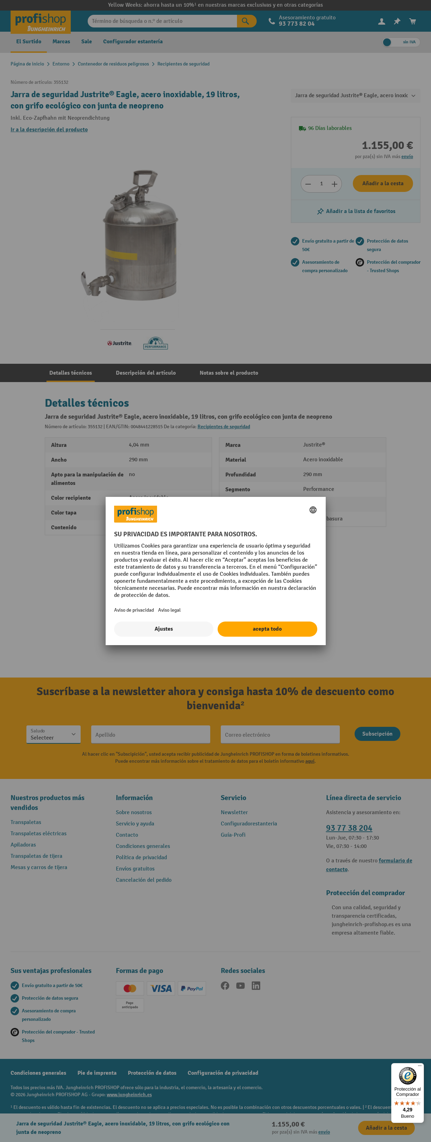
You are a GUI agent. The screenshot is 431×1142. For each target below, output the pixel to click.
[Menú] (420, 1067)
